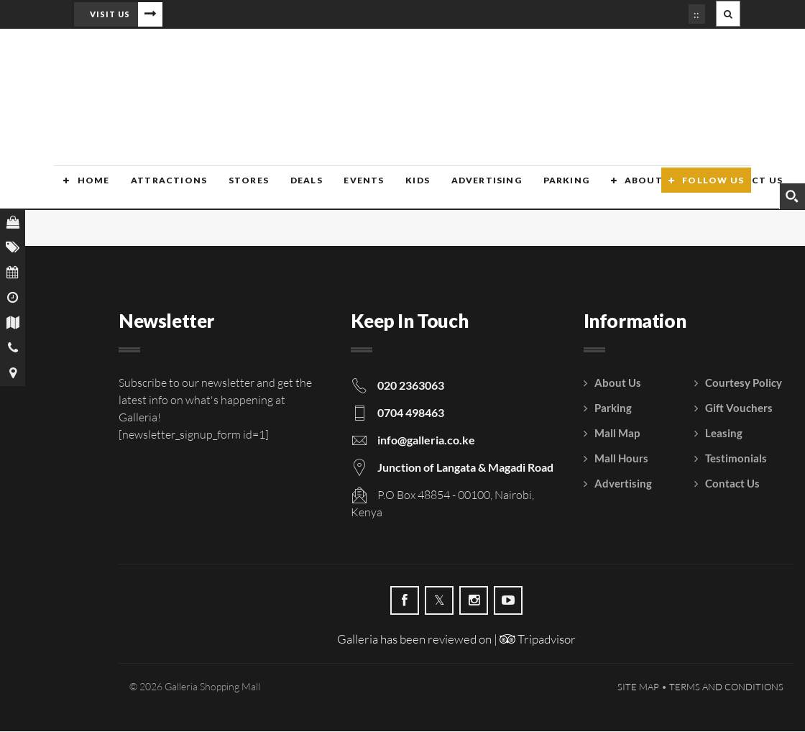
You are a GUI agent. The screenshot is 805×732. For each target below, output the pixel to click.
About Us (632, 188)
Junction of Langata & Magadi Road (465, 468)
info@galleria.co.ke (426, 440)
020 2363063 (410, 386)
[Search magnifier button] (792, 196)
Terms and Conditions (726, 687)
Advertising (469, 188)
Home (84, 188)
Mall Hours (621, 458)
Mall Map (617, 433)
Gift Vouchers (739, 408)
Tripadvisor (538, 639)
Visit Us (110, 14)
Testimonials (736, 458)
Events (349, 188)
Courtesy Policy (743, 383)
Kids (402, 188)
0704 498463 (410, 413)
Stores (236, 188)
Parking (548, 188)
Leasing (723, 433)
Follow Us (713, 188)
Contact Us (732, 483)
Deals (293, 188)
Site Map (638, 687)
